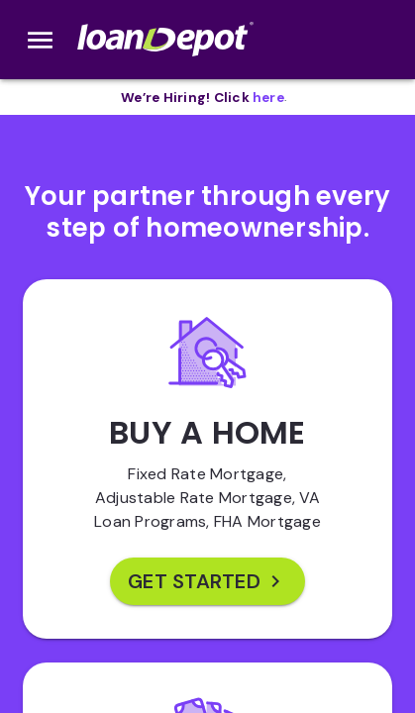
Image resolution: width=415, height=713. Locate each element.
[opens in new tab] (268, 97)
